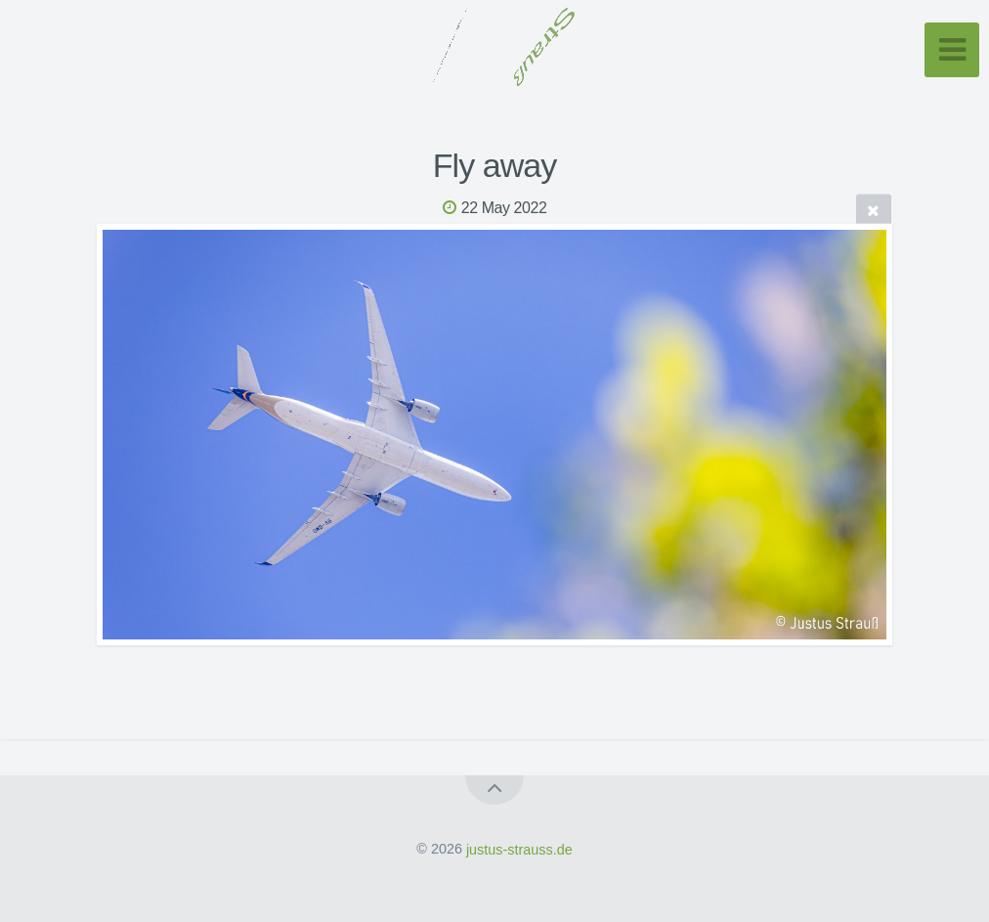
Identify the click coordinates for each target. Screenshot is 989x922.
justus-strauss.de (519, 848)
